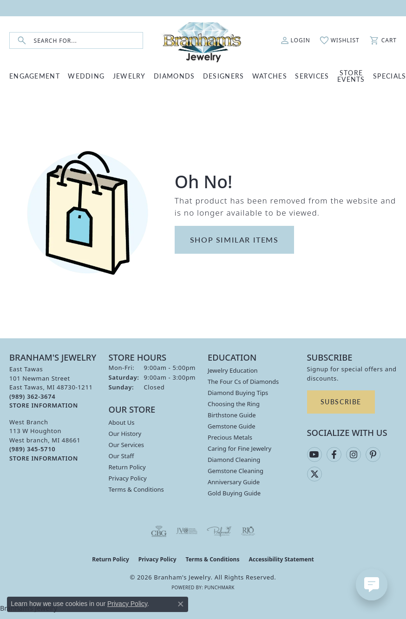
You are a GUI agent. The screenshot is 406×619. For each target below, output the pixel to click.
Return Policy (127, 467)
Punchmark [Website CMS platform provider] (219, 587)
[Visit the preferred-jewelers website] (219, 531)
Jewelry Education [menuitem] (233, 370)
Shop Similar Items (234, 239)
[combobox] (88, 41)
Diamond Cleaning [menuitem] (234, 459)
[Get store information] (43, 405)
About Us (122, 422)
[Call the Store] (32, 396)
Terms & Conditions (136, 489)
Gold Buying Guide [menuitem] (234, 493)
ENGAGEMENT (34, 75)
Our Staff (121, 456)
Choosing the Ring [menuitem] (234, 404)
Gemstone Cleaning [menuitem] (235, 471)
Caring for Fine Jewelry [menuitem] (239, 448)
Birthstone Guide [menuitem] (232, 415)
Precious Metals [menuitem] (230, 437)
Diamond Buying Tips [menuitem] (238, 393)
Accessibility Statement (281, 559)
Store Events (351, 76)
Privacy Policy (128, 478)
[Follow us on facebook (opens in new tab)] (334, 454)
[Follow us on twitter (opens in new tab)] (314, 474)
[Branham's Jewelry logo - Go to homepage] (203, 40)
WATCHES (269, 75)
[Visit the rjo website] (248, 531)
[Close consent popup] (180, 604)
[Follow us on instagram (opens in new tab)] (353, 454)
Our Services (126, 445)
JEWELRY (129, 75)
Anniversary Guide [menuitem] (234, 482)
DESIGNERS (223, 75)
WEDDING (86, 75)
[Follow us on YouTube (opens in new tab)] (314, 454)
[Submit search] (21, 41)
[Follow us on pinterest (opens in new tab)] (373, 454)
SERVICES (312, 75)
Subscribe (341, 401)
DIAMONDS (174, 75)
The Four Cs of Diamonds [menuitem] (243, 381)
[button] (295, 40)
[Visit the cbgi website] (159, 531)
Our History (125, 433)
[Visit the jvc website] (187, 531)
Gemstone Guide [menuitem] (231, 426)
